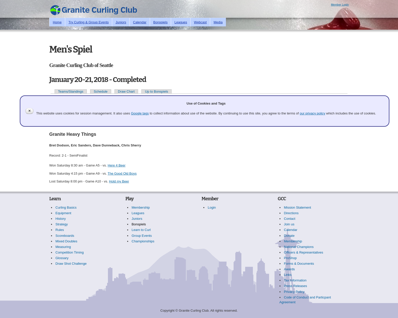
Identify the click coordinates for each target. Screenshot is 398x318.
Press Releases (295, 286)
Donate (289, 236)
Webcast (200, 22)
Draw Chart (126, 91)
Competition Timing (70, 252)
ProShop (290, 258)
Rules (60, 230)
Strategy (62, 224)
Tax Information (295, 280)
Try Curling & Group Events (89, 22)
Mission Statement (297, 207)
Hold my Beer (119, 181)
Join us (289, 224)
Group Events (142, 236)
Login (212, 207)
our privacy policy (312, 113)
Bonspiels (160, 22)
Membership (141, 207)
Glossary (62, 258)
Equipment (63, 213)
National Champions (299, 247)
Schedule (100, 91)
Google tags (140, 113)
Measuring (63, 247)
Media (217, 22)
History (61, 219)
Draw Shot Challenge (71, 263)
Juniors (120, 22)
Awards (289, 269)
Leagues (180, 22)
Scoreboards (65, 236)
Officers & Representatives (303, 252)
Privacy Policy (294, 292)
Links (288, 275)
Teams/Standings (71, 91)
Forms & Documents (299, 263)
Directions (291, 213)
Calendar (139, 22)
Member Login (340, 4)
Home (57, 22)
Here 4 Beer (116, 165)
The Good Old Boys (122, 173)
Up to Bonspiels (156, 91)
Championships (143, 241)
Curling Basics (66, 207)
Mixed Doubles (66, 241)
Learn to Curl (141, 230)
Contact (289, 219)
